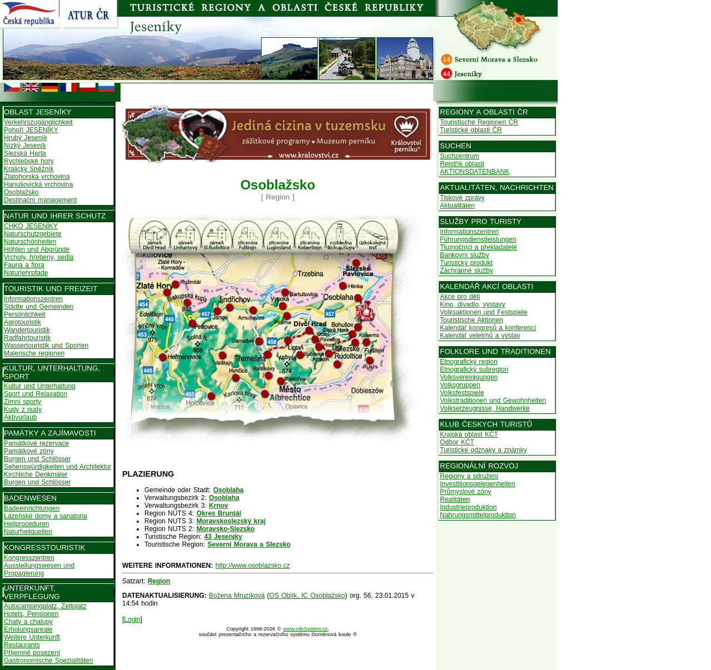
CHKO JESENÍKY (31, 226)
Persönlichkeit (25, 314)
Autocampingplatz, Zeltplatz (45, 606)
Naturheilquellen (28, 532)
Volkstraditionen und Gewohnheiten (493, 400)
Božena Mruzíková (236, 595)
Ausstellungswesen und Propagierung (39, 569)
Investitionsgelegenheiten (477, 484)
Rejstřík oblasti (462, 164)
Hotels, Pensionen (31, 614)
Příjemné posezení (32, 653)
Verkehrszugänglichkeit (38, 122)
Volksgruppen (460, 385)
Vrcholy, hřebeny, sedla (38, 257)
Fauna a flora (24, 265)
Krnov (218, 505)
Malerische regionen (34, 353)
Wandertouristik (27, 330)
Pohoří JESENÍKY (31, 130)
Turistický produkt (466, 263)
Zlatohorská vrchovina (36, 177)
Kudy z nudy (23, 409)
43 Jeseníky (223, 537)
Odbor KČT (457, 442)
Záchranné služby (466, 270)
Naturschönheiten (30, 242)
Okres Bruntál (219, 513)
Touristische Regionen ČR (479, 122)
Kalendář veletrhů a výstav (480, 335)
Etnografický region (469, 362)
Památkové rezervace (36, 443)
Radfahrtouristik (27, 338)
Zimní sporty (22, 402)
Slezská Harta (25, 153)
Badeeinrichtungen (31, 508)
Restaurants (22, 645)
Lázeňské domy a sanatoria (45, 516)
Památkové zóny (29, 451)
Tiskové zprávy (462, 198)
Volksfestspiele (462, 393)
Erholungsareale (28, 629)
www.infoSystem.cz (305, 629)
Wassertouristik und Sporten (46, 345)
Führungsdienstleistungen (478, 239)
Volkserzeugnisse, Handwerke (485, 408)
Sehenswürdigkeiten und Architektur (57, 467)
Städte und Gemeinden (38, 307)
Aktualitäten (457, 205)
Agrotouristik (22, 322)
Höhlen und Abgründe (36, 249)
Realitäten (455, 499)
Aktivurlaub (20, 417)
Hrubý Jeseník (25, 138)
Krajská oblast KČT (469, 434)
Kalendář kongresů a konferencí (488, 328)
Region (159, 581)
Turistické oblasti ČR (471, 130)
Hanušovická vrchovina (38, 184)
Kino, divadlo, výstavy (472, 304)
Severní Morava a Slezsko (249, 544)
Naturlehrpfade (26, 273)
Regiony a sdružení (469, 476)
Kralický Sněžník (29, 169)
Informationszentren (33, 299)
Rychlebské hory (29, 161)
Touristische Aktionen (471, 320)
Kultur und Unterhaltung (40, 386)
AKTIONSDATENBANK (474, 172)
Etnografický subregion (474, 369)
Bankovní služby (464, 255)
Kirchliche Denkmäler (35, 474)
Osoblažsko (21, 192)
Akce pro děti (460, 297)
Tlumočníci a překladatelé (478, 247)
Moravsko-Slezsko (226, 529)
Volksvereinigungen (469, 377)
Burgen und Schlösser (37, 459)
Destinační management (40, 200)
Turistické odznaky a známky (483, 450)
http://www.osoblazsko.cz (253, 565)
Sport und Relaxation (35, 394)
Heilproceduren (26, 524)
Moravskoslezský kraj (231, 521)
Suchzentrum (459, 156)
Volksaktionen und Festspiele (483, 312)
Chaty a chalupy (28, 622)
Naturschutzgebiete (32, 234)
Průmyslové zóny (465, 492)
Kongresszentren (29, 558)
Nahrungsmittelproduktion (478, 515)
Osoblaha (228, 490)
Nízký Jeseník (25, 145)
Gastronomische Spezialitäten (48, 660)
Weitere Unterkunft (32, 637)
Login (132, 619)
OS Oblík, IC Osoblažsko (307, 595)
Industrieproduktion (468, 507)
